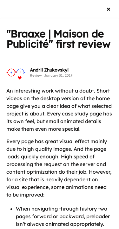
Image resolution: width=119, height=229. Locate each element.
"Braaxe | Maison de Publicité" (55, 38)
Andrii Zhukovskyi (49, 70)
